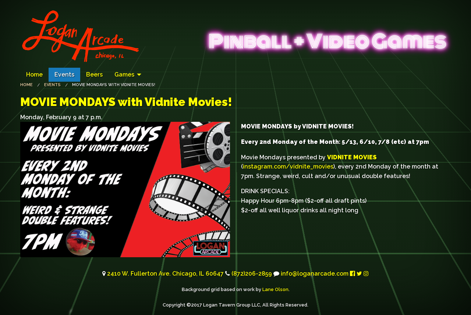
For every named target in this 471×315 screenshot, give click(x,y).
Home (34, 74)
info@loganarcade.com (314, 273)
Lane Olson (275, 289)
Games (124, 74)
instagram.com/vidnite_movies (288, 166)
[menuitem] (34, 75)
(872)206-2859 (251, 273)
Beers (94, 74)
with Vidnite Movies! (126, 102)
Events (64, 74)
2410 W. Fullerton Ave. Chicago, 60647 (165, 273)
